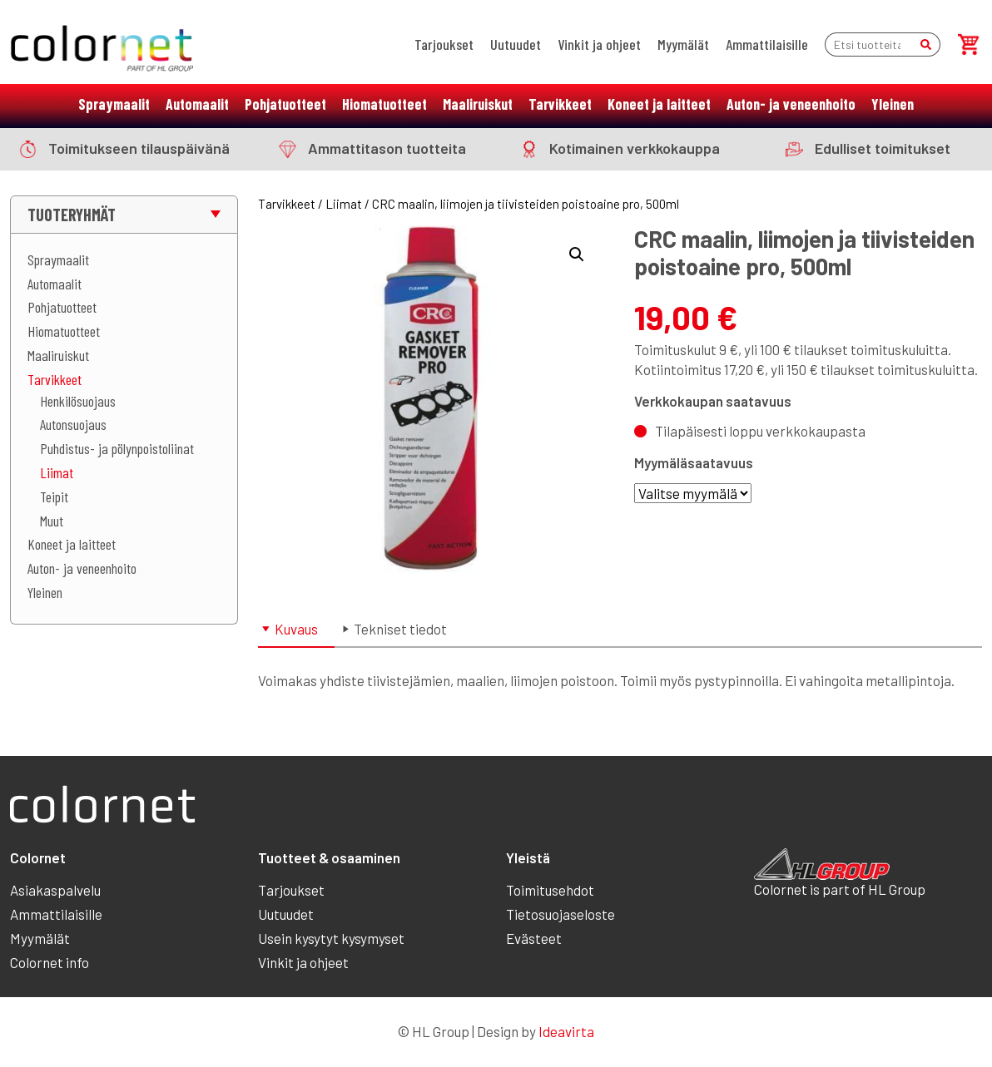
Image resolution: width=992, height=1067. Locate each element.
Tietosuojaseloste (560, 914)
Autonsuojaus (73, 424)
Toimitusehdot (550, 890)
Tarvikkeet (560, 104)
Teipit (54, 496)
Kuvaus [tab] (296, 628)
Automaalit (197, 104)
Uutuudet (515, 44)
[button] (577, 254)
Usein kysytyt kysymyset (331, 938)
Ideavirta (566, 1031)
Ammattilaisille (767, 44)
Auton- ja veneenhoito (791, 104)
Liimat (56, 472)
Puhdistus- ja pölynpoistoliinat (117, 448)
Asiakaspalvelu (55, 890)
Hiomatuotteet (384, 104)
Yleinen (892, 104)
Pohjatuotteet (285, 104)
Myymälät (683, 44)
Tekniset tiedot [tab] (400, 628)
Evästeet (534, 938)
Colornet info (49, 962)
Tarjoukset (444, 44)
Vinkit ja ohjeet (599, 44)
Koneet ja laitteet (659, 104)
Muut (51, 520)
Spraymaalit (114, 104)
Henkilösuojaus (78, 401)
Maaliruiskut (478, 104)
